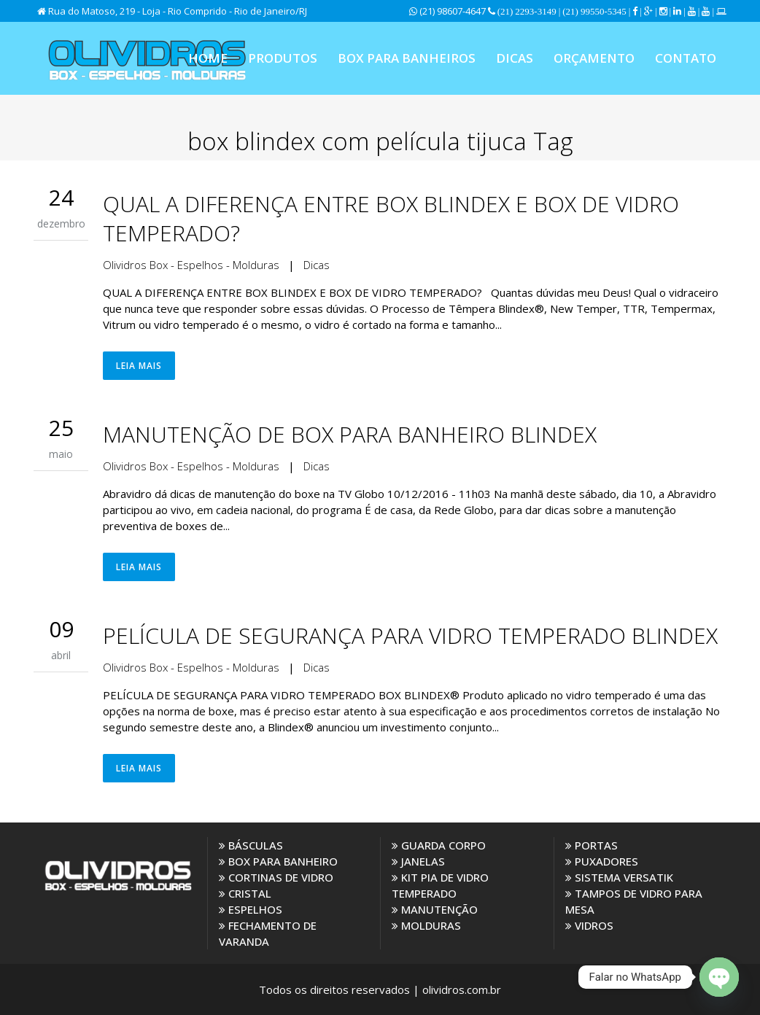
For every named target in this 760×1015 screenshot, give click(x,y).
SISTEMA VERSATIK (619, 877)
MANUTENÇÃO (435, 909)
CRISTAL (245, 893)
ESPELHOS (250, 909)
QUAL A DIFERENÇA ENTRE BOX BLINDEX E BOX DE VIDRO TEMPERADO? (391, 218)
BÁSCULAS (251, 845)
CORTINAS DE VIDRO (276, 877)
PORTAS (591, 845)
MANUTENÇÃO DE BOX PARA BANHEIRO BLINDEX (350, 434)
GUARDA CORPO (439, 845)
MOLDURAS (426, 925)
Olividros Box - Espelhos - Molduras (191, 264)
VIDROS (589, 925)
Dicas (316, 264)
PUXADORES (601, 861)
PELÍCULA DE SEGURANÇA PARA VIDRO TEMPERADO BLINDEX (410, 635)
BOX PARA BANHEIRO (278, 861)
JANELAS (418, 861)
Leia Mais (139, 365)
